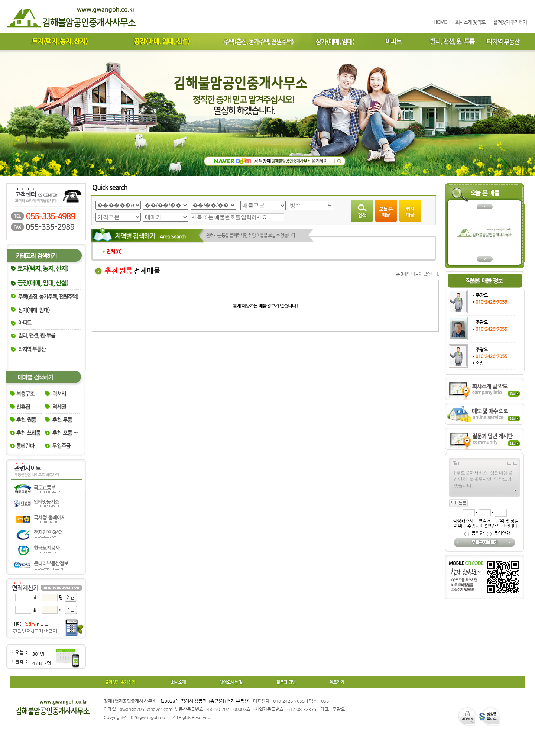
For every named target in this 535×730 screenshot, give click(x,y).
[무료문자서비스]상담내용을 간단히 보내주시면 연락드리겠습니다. (484, 480)
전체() (112, 251)
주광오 (482, 295)
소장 (480, 362)
